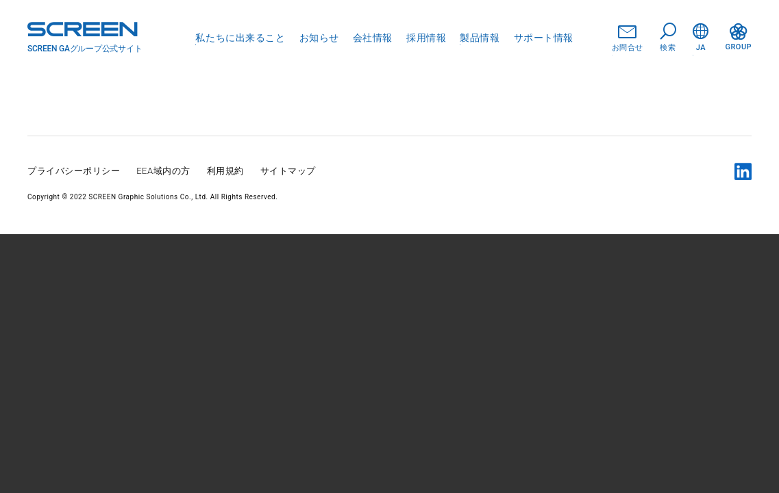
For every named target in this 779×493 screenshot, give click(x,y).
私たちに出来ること (240, 37)
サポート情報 (543, 37)
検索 (668, 37)
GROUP (739, 37)
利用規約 (225, 171)
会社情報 (373, 37)
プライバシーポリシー (73, 171)
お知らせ (319, 37)
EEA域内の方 (163, 171)
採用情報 (426, 37)
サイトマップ (288, 171)
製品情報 (479, 37)
